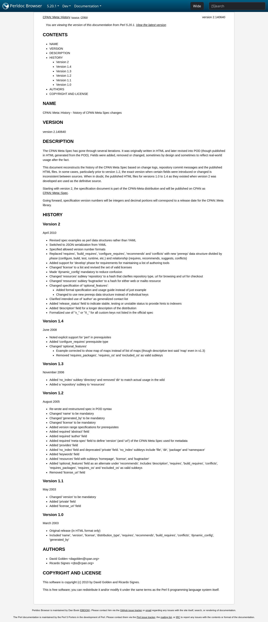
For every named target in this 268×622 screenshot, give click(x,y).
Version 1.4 (63, 66)
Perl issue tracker (146, 617)
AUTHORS (56, 89)
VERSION (56, 48)
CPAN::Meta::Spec (55, 193)
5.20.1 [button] (52, 6)
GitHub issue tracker (131, 610)
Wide (197, 6)
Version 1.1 (63, 80)
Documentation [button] (86, 6)
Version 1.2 (63, 75)
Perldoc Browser (22, 6)
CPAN (84, 17)
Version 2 (62, 62)
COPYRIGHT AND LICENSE (68, 94)
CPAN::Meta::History (56, 17)
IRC (178, 617)
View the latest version (151, 25)
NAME (53, 44)
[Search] (237, 6)
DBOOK (85, 610)
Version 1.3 (63, 71)
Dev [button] (65, 6)
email (148, 610)
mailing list (166, 617)
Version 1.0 (63, 84)
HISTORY (56, 57)
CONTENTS (55, 34)
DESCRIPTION (59, 53)
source (75, 17)
